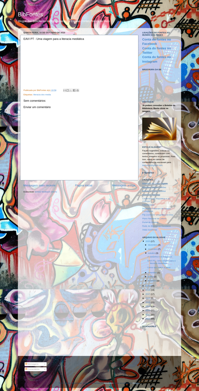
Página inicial (83, 185)
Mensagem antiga (123, 185)
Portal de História (150, 222)
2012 (148, 314)
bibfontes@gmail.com (152, 165)
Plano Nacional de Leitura (154, 218)
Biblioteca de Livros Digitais (155, 183)
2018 (148, 290)
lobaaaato (108, 383)
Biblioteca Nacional (151, 195)
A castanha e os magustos (160, 257)
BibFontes (30, 14)
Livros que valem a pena (159, 267)
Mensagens (32, 364)
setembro (152, 272)
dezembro (153, 245)
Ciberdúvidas (148, 205)
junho (151, 276)
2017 (148, 294)
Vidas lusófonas (149, 230)
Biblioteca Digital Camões (154, 187)
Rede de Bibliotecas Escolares (156, 226)
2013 (148, 310)
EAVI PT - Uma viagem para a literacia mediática (162, 262)
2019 (148, 286)
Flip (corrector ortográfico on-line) (157, 215)
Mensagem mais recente (39, 185)
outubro (152, 253)
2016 (148, 298)
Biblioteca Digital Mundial (154, 191)
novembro (153, 249)
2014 (148, 306)
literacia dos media (42, 94)
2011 (148, 319)
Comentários (32, 369)
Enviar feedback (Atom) (46, 192)
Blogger (136, 383)
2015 (148, 302)
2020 (148, 241)
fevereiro (152, 281)
